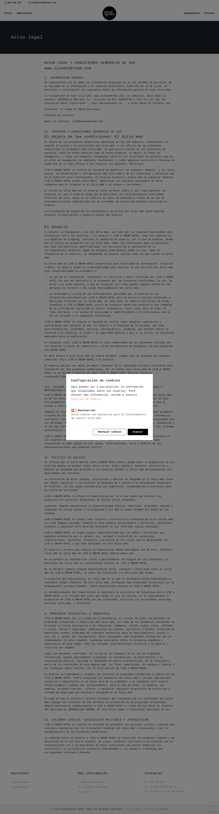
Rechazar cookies (110, 432)
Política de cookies (86, 399)
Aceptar (138, 432)
